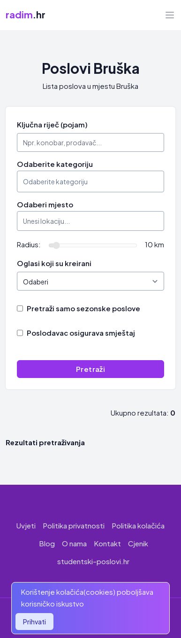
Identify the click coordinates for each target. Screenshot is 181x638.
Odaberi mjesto (45, 204)
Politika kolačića (138, 525)
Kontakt (107, 543)
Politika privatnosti (74, 525)
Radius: (29, 244)
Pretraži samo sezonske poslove (83, 308)
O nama (74, 543)
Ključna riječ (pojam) (52, 124)
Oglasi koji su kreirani (54, 263)
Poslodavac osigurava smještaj (81, 332)
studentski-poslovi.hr (93, 561)
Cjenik (138, 543)
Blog (47, 543)
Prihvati (34, 621)
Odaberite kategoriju (55, 163)
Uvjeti (26, 525)
